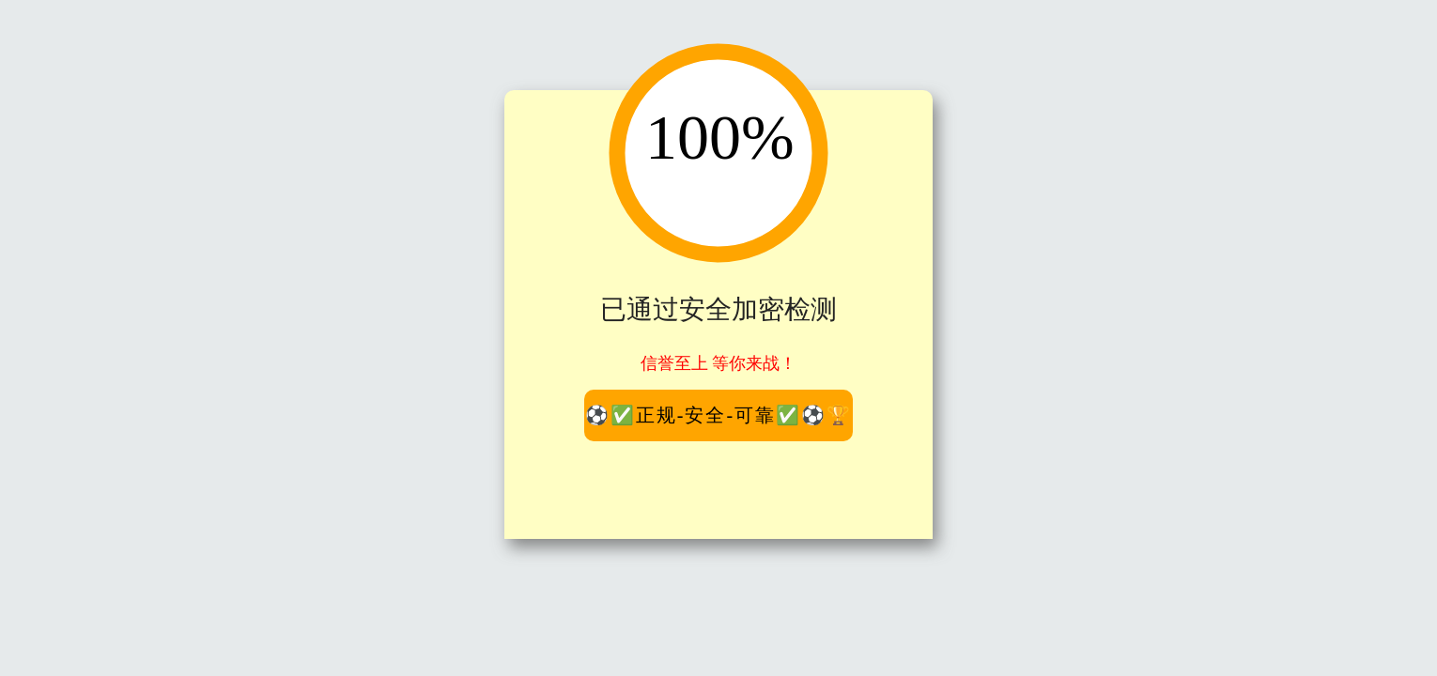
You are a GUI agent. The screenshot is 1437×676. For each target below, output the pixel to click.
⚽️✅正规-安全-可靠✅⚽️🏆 (718, 415)
